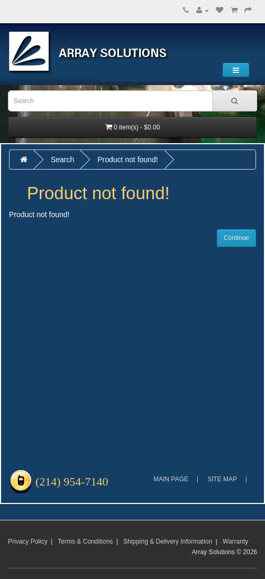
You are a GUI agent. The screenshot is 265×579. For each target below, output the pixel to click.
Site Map (222, 479)
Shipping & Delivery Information (167, 541)
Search (62, 159)
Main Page (170, 479)
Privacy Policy (28, 541)
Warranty (235, 541)
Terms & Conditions (85, 541)
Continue (236, 237)
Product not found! (127, 159)
